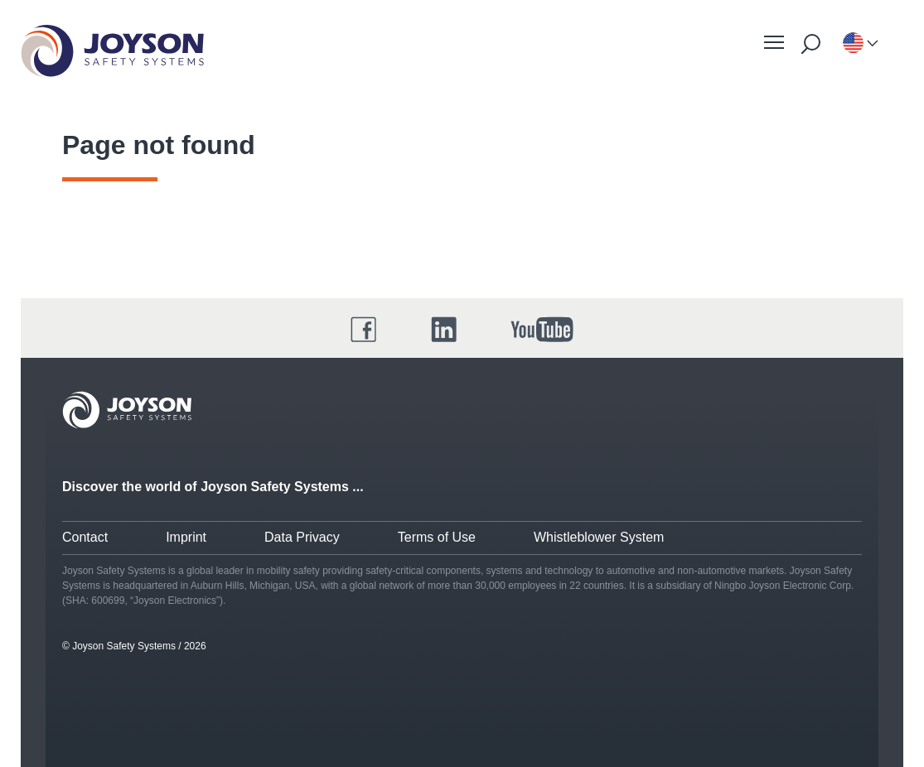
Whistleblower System (599, 537)
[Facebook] (364, 329)
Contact (85, 537)
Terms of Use (437, 537)
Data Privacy (302, 537)
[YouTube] (541, 329)
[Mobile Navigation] (774, 42)
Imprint (186, 537)
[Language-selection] (852, 44)
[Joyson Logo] (126, 410)
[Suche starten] (810, 44)
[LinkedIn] (444, 329)
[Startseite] (112, 51)
